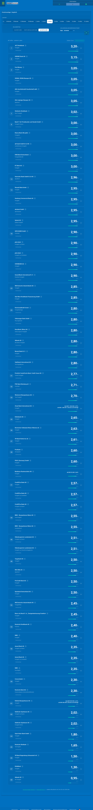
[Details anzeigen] (81, 48)
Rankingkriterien (41, 789)
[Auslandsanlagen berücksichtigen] (67, 30)
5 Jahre (56, 21)
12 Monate (23, 21)
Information (73, 1)
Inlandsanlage (18, 50)
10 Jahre (86, 21)
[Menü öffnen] (2, 3)
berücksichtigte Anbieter (29, 789)
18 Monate (31, 21)
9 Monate (15, 21)
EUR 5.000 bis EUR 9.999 (30, 30)
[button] (46, 48)
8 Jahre (74, 21)
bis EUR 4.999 (18, 30)
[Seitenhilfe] (86, 4)
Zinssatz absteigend (79, 40)
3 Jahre (44, 21)
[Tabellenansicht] (59, 4)
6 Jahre (62, 21)
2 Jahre (38, 21)
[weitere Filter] (86, 33)
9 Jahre (80, 21)
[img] (73, 127)
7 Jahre (68, 21)
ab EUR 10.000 (43, 30)
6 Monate (8, 21)
